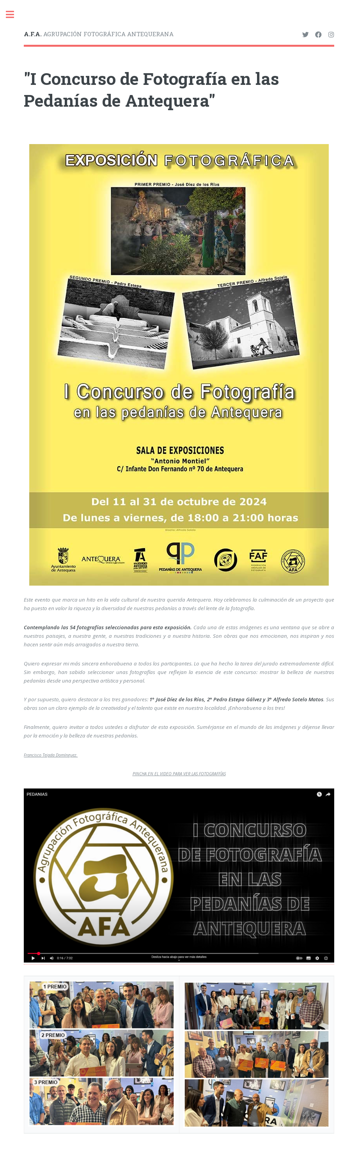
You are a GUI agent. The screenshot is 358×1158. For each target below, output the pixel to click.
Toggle (14, 14)
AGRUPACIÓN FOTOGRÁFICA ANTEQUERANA (99, 34)
